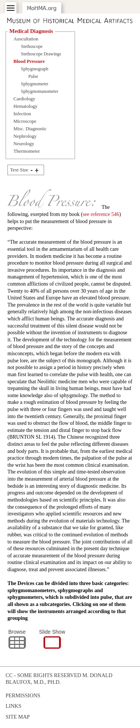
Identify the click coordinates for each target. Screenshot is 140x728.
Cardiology (24, 98)
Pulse (33, 76)
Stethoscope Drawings (41, 54)
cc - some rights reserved (43, 675)
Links (13, 706)
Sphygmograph (34, 68)
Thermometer (26, 151)
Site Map (18, 717)
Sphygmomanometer (39, 91)
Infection (22, 113)
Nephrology (25, 136)
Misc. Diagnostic (30, 128)
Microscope (24, 121)
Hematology (25, 106)
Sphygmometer (34, 83)
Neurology (23, 143)
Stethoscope (32, 46)
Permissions (23, 695)
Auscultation (25, 39)
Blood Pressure (29, 61)
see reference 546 (101, 214)
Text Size (19, 170)
